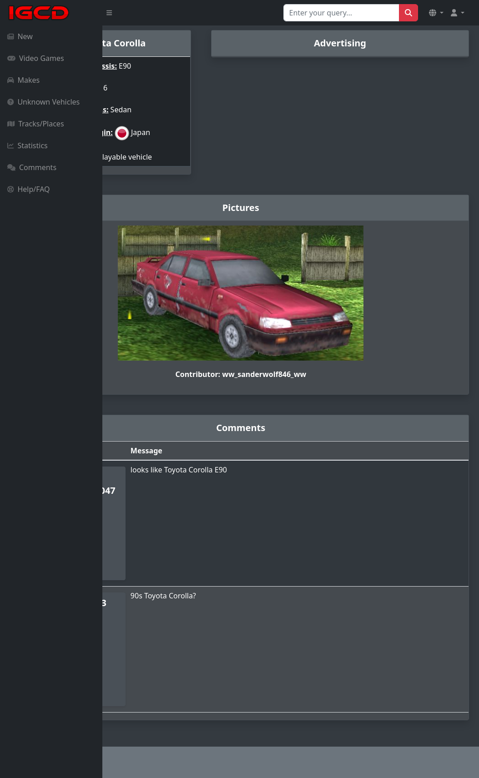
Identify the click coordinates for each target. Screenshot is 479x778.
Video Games (35, 58)
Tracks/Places (35, 124)
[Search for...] (341, 12)
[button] (436, 13)
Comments (31, 167)
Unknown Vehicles (43, 102)
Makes (23, 80)
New (20, 36)
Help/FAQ (28, 189)
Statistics (27, 146)
